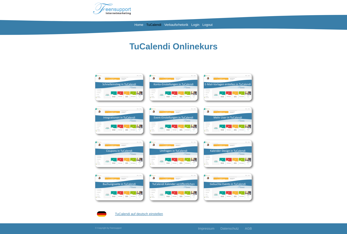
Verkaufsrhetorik (176, 25)
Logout (207, 25)
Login (195, 25)
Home (138, 25)
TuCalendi (153, 25)
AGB (248, 228)
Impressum (206, 228)
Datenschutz (229, 228)
